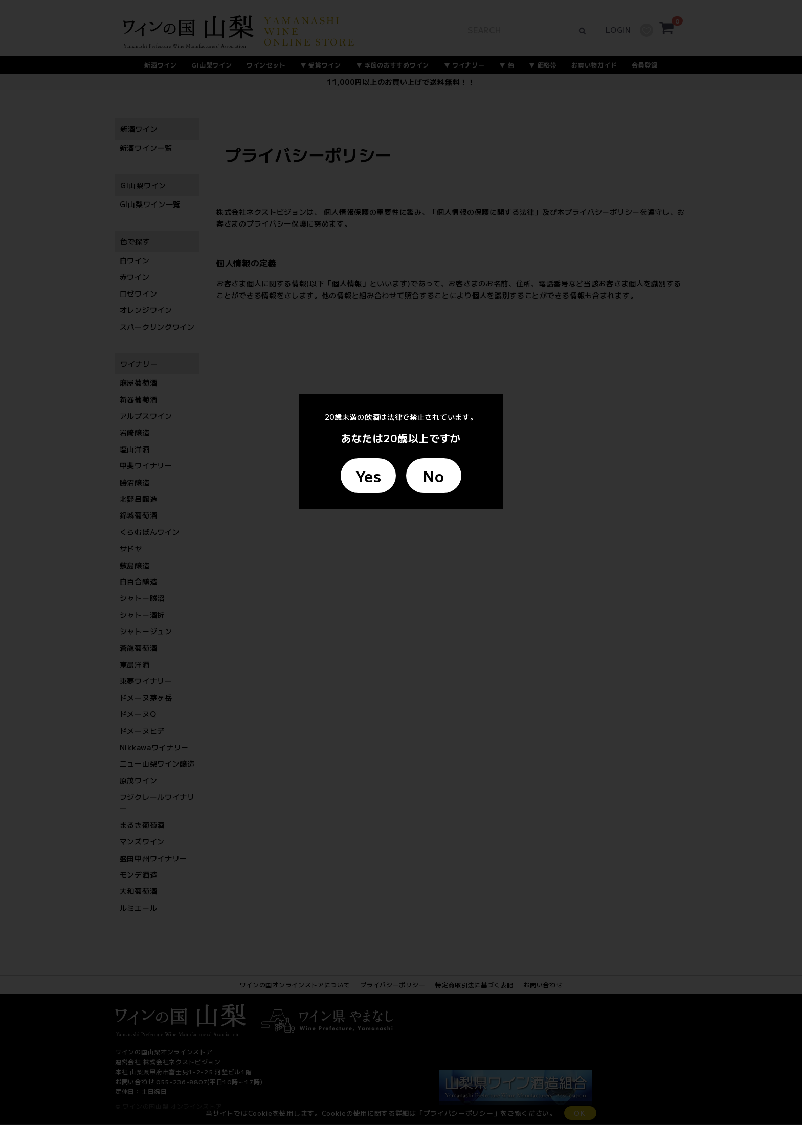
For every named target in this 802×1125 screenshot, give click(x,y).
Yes (368, 475)
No (433, 475)
